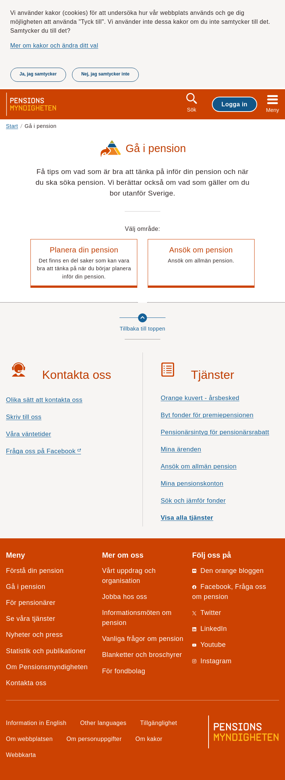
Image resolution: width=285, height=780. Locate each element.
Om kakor (149, 738)
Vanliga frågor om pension (142, 638)
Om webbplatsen (29, 738)
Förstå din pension (35, 570)
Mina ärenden (181, 449)
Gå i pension (25, 586)
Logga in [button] (235, 104)
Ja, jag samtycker (38, 74)
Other (103, 722)
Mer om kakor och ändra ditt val (54, 45)
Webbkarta (21, 754)
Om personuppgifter (94, 738)
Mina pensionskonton (192, 483)
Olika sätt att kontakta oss (44, 399)
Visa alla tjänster (187, 517)
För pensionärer (30, 602)
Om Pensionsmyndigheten (47, 667)
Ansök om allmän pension (199, 466)
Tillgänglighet (158, 722)
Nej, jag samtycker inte (105, 74)
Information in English (36, 722)
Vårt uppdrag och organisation (129, 575)
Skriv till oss (24, 416)
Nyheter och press (34, 634)
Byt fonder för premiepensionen (207, 415)
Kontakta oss (26, 683)
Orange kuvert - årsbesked (200, 398)
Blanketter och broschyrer (142, 654)
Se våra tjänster (30, 618)
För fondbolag (123, 671)
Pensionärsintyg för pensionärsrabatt (215, 432)
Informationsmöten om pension (137, 617)
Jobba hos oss (124, 596)
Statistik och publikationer (46, 651)
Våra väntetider (28, 434)
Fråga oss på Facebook (56, 453)
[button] (83, 263)
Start (12, 126)
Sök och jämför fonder (193, 500)
